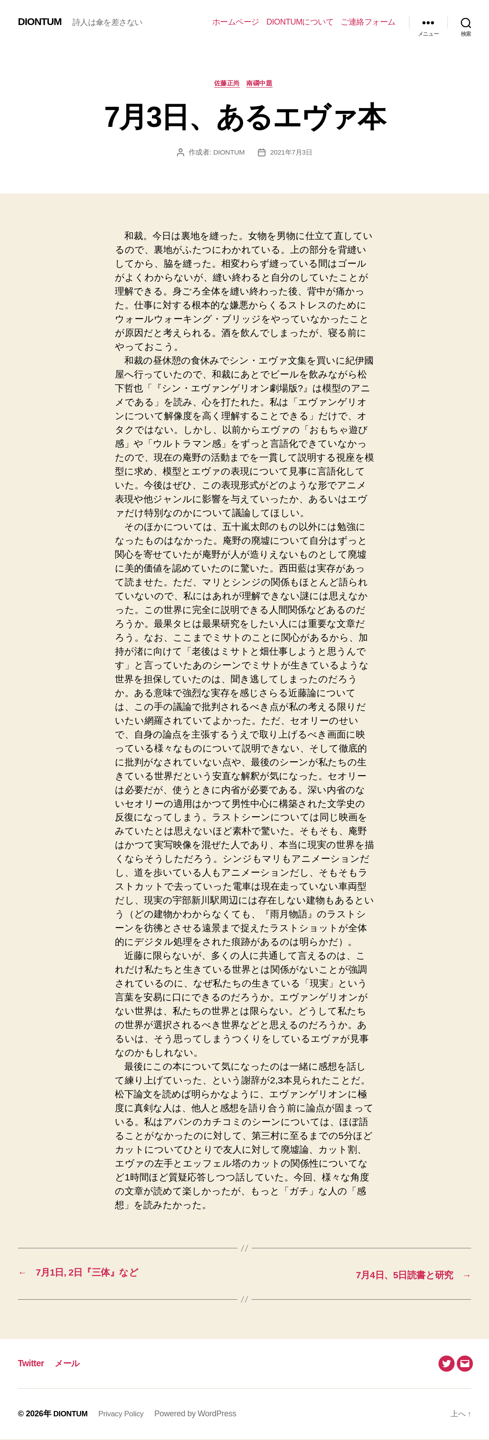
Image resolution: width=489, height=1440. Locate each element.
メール (71, 1364)
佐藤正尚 (226, 84)
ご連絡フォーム (368, 21)
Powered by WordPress (201, 1414)
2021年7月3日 (292, 154)
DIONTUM (41, 22)
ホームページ (235, 21)
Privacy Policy (125, 1414)
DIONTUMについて (300, 21)
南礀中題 (263, 84)
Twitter (32, 1364)
